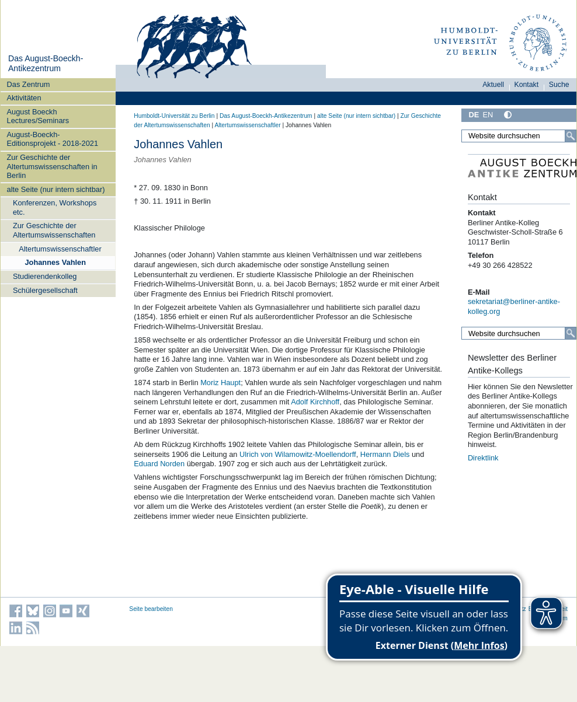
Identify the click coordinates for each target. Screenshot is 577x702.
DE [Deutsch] (473, 114)
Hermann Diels (385, 454)
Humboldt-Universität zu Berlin (174, 116)
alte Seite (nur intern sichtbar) (56, 189)
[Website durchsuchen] (518, 136)
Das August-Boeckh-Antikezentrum (45, 64)
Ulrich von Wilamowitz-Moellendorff (297, 454)
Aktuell (493, 85)
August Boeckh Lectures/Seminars (38, 116)
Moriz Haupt (220, 382)
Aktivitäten (24, 97)
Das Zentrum (28, 84)
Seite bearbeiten (151, 609)
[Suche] (570, 136)
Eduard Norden (159, 463)
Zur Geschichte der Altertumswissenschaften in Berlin (52, 166)
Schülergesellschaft (45, 290)
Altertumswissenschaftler (60, 249)
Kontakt (527, 85)
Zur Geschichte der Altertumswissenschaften (54, 230)
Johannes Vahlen (55, 262)
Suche (559, 85)
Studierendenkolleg (45, 276)
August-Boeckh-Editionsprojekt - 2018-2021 (53, 139)
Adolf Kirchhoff (315, 401)
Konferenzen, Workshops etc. (54, 207)
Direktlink (483, 457)
